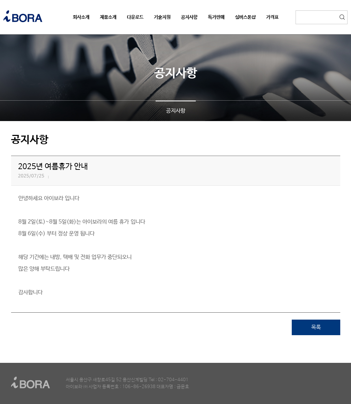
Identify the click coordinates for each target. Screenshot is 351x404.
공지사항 (175, 111)
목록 (316, 327)
